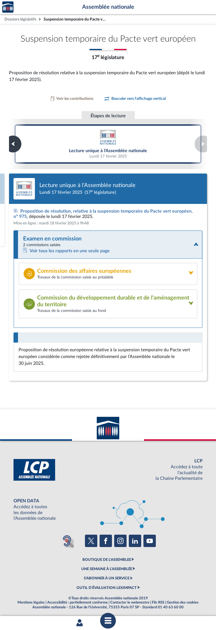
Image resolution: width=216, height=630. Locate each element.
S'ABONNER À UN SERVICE (106, 578)
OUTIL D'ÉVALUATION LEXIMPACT (106, 588)
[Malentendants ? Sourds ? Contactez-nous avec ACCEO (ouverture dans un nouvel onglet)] (67, 541)
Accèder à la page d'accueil (8, 7)
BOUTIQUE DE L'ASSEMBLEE (106, 559)
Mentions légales (31, 602)
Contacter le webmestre (129, 602)
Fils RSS (158, 602)
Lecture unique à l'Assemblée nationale (108, 143)
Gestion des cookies (183, 602)
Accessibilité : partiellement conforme (77, 602)
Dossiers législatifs (20, 19)
